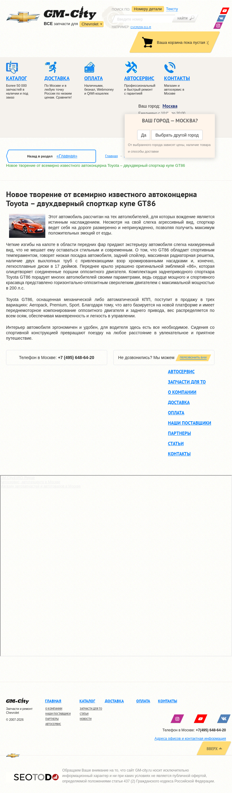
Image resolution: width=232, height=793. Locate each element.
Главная (111, 156)
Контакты (179, 453)
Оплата (176, 412)
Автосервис (181, 371)
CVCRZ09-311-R (140, 27)
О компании (182, 392)
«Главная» (66, 156)
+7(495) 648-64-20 (211, 730)
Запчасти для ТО (187, 381)
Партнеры (179, 433)
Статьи (176, 443)
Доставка (179, 402)
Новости (86, 718)
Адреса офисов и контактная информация (190, 738)
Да (143, 135)
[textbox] (143, 19)
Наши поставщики (189, 423)
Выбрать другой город (176, 135)
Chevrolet (90, 24)
